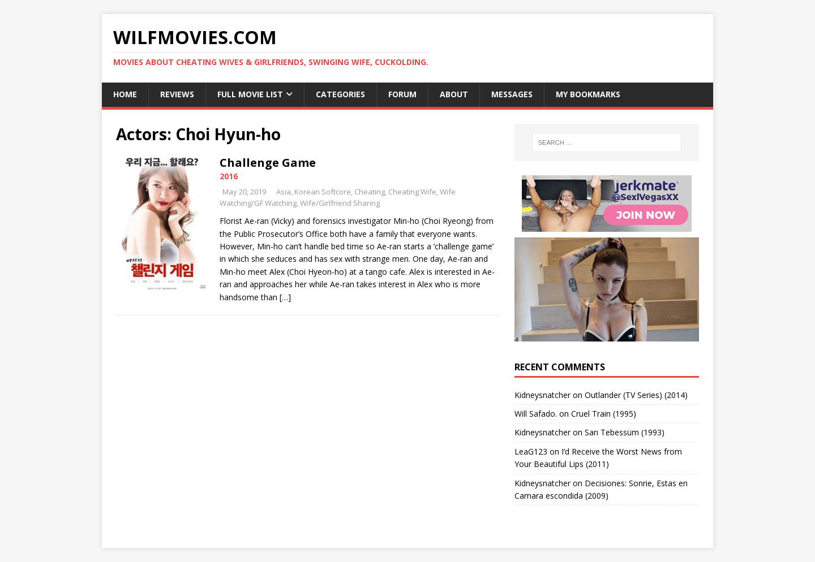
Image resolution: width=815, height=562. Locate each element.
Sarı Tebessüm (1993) (624, 432)
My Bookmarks (588, 94)
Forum (402, 94)
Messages (512, 94)
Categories (340, 94)
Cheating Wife (412, 192)
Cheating (369, 192)
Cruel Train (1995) (603, 413)
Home (125, 94)
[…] (285, 297)
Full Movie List (250, 94)
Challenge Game (268, 162)
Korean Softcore (322, 192)
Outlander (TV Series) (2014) (636, 395)
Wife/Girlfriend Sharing (340, 203)
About (454, 94)
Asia (283, 192)
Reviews (177, 94)
